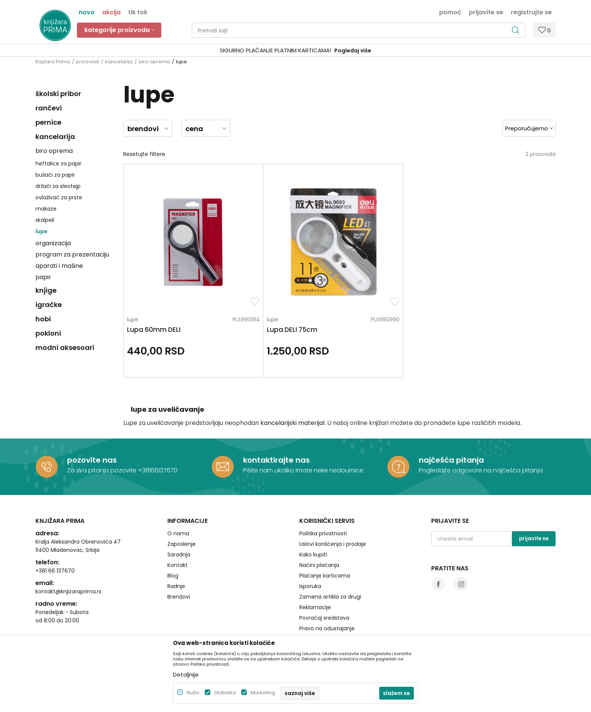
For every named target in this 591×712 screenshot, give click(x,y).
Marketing (263, 692)
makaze (46, 208)
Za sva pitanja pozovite (102, 438)
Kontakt (177, 533)
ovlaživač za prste (58, 197)
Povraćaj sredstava (324, 586)
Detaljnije (186, 674)
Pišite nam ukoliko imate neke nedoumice (303, 438)
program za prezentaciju (72, 254)
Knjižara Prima (52, 61)
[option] (295, 50)
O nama (178, 501)
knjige (46, 290)
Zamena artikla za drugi (330, 564)
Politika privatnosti (323, 501)
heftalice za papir (58, 163)
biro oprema (154, 61)
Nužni (193, 692)
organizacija (53, 243)
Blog (172, 543)
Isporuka (310, 554)
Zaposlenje (181, 512)
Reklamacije (315, 575)
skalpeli (44, 220)
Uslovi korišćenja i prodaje (332, 512)
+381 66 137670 (55, 538)
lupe (41, 231)
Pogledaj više (352, 50)
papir (43, 277)
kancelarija (119, 61)
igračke (48, 304)
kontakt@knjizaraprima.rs (68, 559)
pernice (48, 122)
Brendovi (178, 564)
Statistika (225, 692)
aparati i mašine (59, 265)
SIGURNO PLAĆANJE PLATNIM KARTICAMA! (275, 50)
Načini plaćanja (319, 533)
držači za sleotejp (58, 186)
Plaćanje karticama (324, 543)
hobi (43, 319)
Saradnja (178, 522)
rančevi (48, 108)
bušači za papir (55, 175)
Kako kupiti (313, 522)
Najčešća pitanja (321, 607)
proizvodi (87, 61)
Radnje (176, 554)
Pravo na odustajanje (327, 596)
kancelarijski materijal (292, 391)
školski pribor (58, 93)
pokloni (48, 333)
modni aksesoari (64, 347)
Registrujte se (531, 11)
